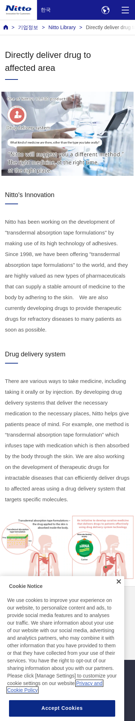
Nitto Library (62, 27)
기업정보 (28, 27)
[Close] (119, 593)
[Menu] (125, 10)
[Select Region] (105, 10)
